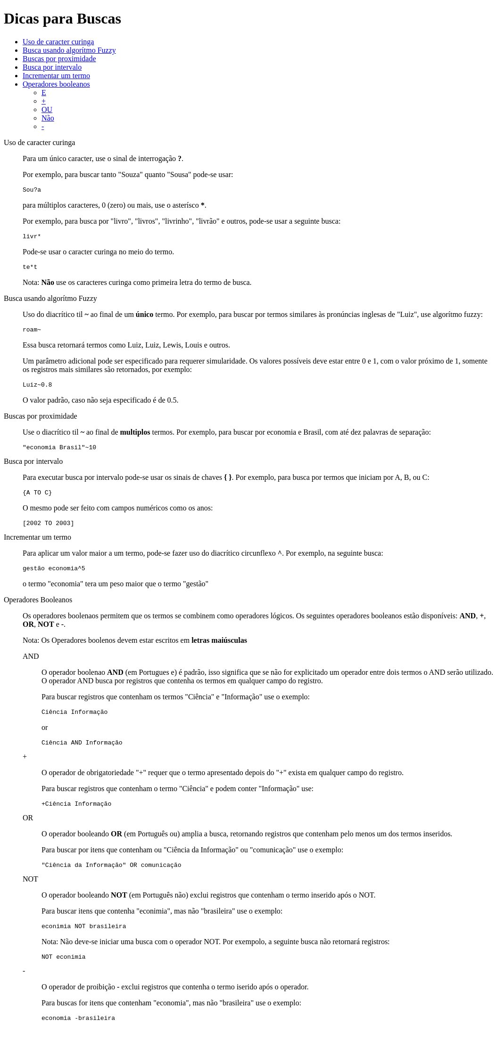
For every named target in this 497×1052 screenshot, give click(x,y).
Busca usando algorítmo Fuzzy (69, 50)
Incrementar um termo (56, 76)
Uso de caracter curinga (58, 42)
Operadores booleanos (56, 84)
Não (47, 118)
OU (46, 109)
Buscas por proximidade (59, 59)
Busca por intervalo (52, 67)
